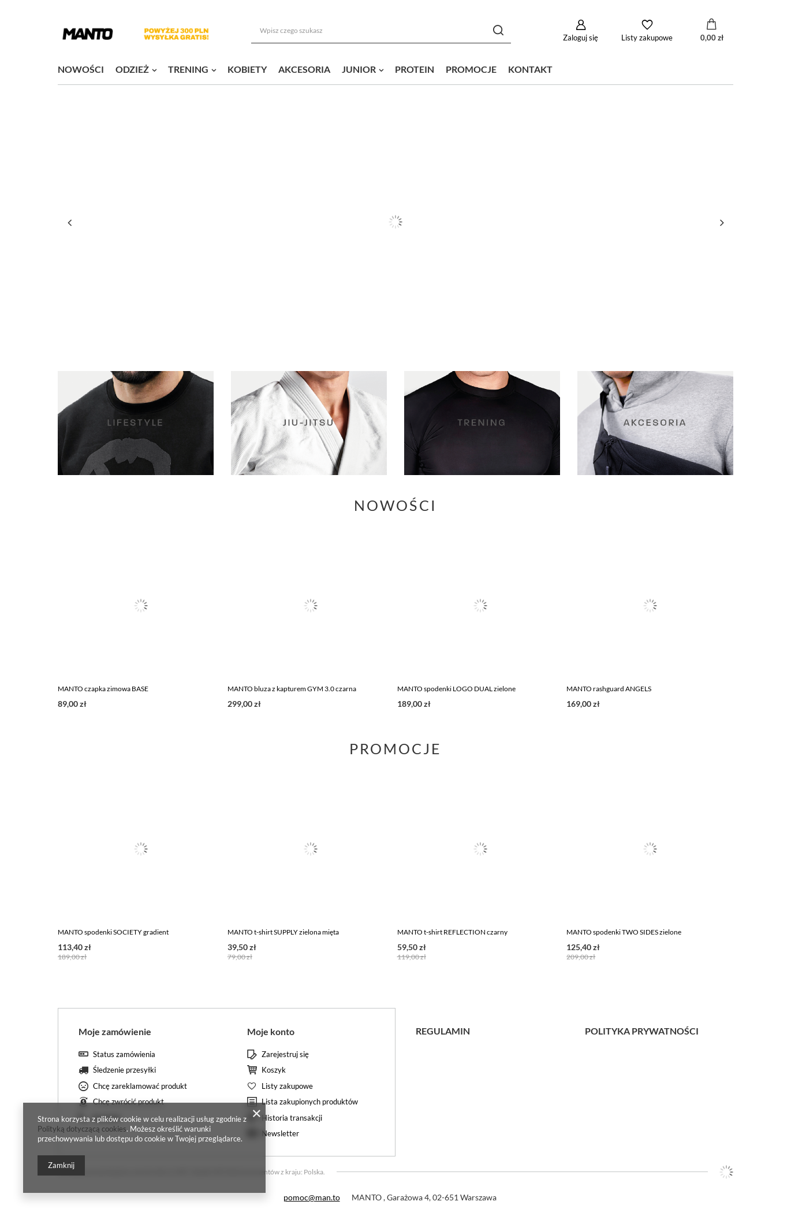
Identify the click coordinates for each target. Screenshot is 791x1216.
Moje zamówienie (115, 1031)
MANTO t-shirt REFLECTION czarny (452, 932)
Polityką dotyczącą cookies (82, 1128)
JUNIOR (359, 69)
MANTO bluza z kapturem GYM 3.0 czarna (291, 688)
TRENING (188, 69)
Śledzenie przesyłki (124, 1070)
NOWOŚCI (81, 69)
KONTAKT (530, 69)
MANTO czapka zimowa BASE (103, 688)
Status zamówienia (124, 1054)
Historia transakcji (292, 1118)
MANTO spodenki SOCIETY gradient (113, 932)
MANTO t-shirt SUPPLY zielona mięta (283, 932)
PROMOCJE (471, 69)
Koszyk (274, 1070)
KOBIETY (247, 69)
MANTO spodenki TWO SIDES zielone (623, 932)
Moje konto (270, 1031)
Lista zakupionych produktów (310, 1102)
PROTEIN (414, 69)
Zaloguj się (580, 37)
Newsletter (280, 1133)
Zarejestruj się (285, 1054)
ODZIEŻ (132, 69)
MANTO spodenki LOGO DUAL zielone (456, 688)
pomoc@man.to (311, 1197)
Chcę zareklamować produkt (140, 1086)
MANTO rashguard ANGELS (608, 688)
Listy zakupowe (647, 37)
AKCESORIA (304, 69)
